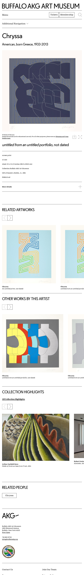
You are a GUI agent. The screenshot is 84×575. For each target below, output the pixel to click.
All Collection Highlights (13, 399)
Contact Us (7, 569)
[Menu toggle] (5, 14)
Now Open (6, 532)
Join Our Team (49, 569)
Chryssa (12, 35)
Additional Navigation (15, 23)
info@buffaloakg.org (10, 539)
